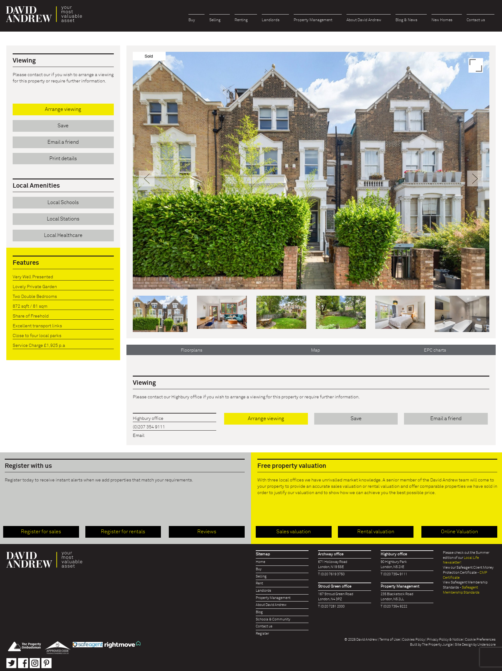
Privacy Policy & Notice (445, 639)
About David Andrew (363, 20)
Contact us (476, 20)
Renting (241, 20)
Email (138, 435)
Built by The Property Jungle (431, 644)
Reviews (206, 531)
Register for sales (41, 531)
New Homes (442, 20)
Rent (259, 583)
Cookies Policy (413, 639)
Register (262, 633)
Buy (191, 20)
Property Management (313, 20)
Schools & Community (273, 619)
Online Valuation (459, 531)
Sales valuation (293, 531)
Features (26, 263)
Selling (214, 20)
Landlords (270, 20)
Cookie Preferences (480, 639)
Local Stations (63, 218)
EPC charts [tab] (435, 350)
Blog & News (406, 20)
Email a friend (446, 418)
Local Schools (63, 202)
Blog (259, 612)
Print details (63, 158)
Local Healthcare (63, 235)
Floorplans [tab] (191, 350)
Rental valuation (375, 531)
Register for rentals (123, 531)
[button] (147, 230)
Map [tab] (315, 350)
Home (260, 562)
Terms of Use (389, 639)
